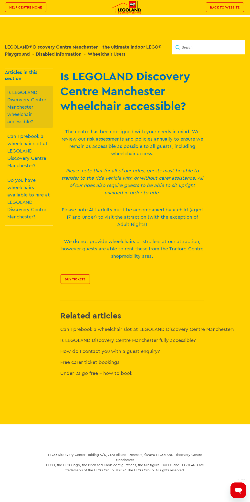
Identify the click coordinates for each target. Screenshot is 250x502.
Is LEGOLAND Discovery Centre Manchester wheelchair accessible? (26, 106)
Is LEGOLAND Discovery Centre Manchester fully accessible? (128, 340)
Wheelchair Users (106, 54)
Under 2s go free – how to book (96, 373)
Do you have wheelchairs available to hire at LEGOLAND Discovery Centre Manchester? (28, 198)
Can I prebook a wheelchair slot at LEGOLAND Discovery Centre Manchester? (27, 150)
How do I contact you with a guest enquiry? (110, 351)
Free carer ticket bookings (89, 362)
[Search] (208, 47)
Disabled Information (59, 54)
